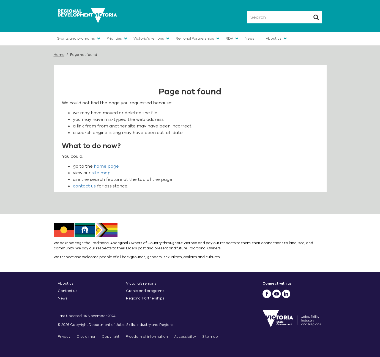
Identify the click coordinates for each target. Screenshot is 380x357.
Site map (210, 336)
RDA (229, 38)
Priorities (114, 38)
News (249, 38)
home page (106, 166)
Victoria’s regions (141, 283)
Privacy (64, 336)
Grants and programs (76, 38)
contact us (84, 186)
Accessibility (185, 336)
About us (273, 38)
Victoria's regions (148, 38)
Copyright (110, 336)
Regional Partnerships (195, 38)
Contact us (67, 290)
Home (59, 54)
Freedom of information (147, 336)
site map (101, 173)
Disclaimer (86, 336)
